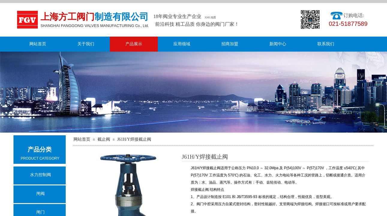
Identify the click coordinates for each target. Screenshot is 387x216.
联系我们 (325, 44)
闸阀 (40, 193)
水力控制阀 (40, 174)
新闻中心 (277, 44)
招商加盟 (229, 44)
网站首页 (37, 44)
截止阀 (104, 139)
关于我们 (85, 44)
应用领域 (181, 44)
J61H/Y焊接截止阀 (134, 139)
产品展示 (133, 44)
